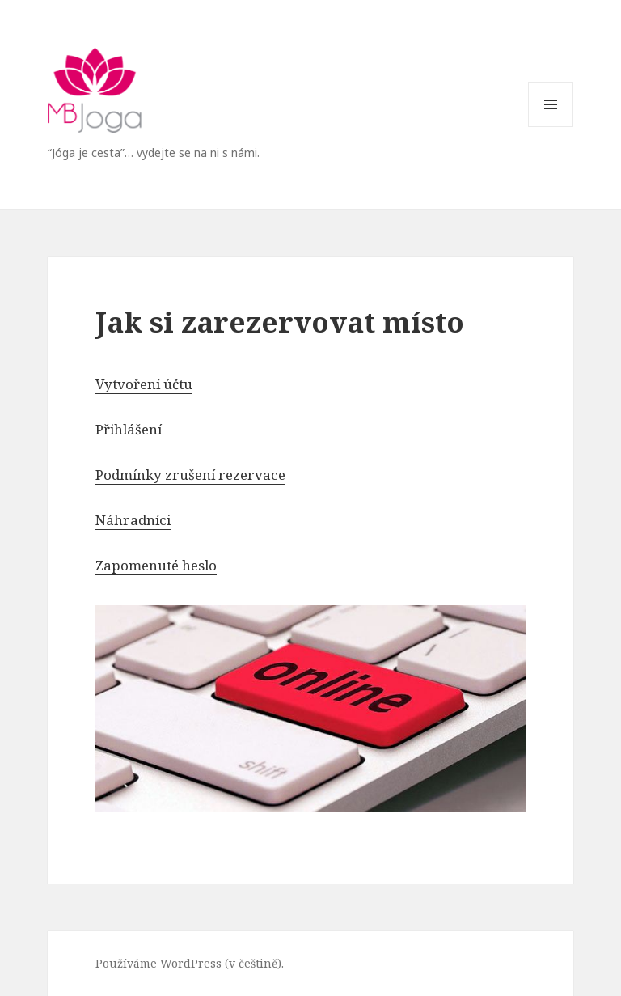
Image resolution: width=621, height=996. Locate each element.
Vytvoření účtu (143, 384)
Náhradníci (133, 520)
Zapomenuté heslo (156, 565)
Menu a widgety (551, 126)
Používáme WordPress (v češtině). (189, 963)
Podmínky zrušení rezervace (190, 474)
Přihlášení (128, 429)
